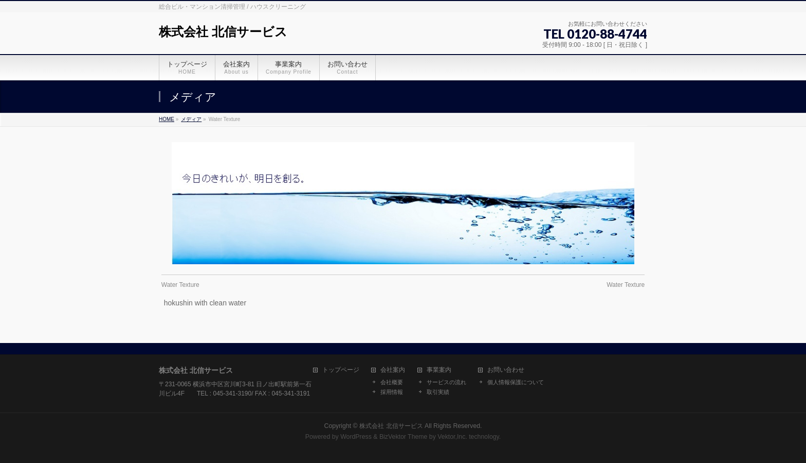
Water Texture (180, 284)
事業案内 (439, 370)
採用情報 (391, 392)
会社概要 (391, 382)
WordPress (356, 436)
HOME (166, 119)
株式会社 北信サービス (223, 32)
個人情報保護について (515, 382)
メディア (191, 119)
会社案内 (392, 370)
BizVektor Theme (403, 436)
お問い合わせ (505, 370)
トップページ (340, 370)
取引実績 (438, 392)
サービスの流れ (446, 382)
